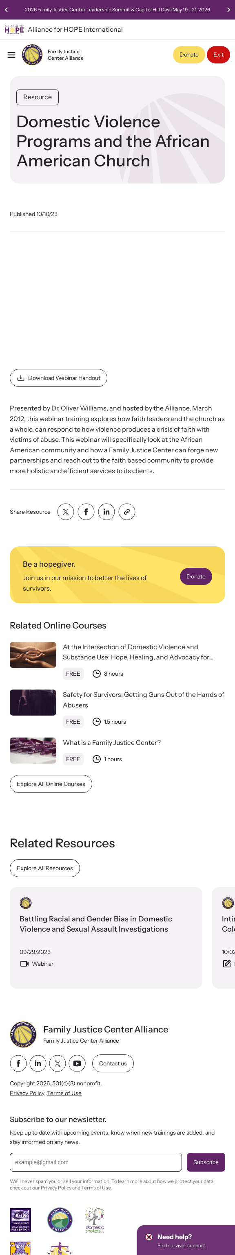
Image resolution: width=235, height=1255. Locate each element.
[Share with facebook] (86, 511)
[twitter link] (57, 1063)
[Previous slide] (6, 10)
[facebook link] (18, 1063)
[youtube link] (77, 1063)
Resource (37, 97)
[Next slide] (228, 10)
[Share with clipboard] (126, 511)
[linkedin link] (38, 1063)
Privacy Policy (27, 1093)
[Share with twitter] (65, 511)
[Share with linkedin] (106, 511)
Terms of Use (64, 1093)
